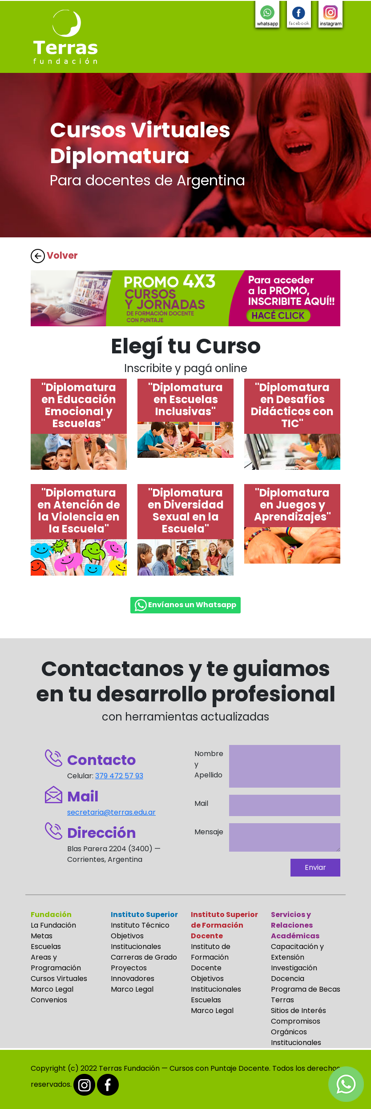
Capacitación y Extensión (297, 951)
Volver (54, 255)
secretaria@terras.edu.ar (111, 812)
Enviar (315, 867)
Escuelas (46, 946)
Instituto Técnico (140, 925)
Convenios (49, 1000)
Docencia (287, 978)
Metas (41, 936)
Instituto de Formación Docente (210, 957)
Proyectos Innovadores (132, 973)
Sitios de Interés (298, 1010)
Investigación (294, 968)
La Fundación (53, 925)
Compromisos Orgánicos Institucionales (296, 1032)
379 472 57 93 (119, 776)
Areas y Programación (56, 962)
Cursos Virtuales (59, 978)
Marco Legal (52, 989)
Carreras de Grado (144, 957)
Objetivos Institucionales (136, 941)
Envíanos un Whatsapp (185, 605)
